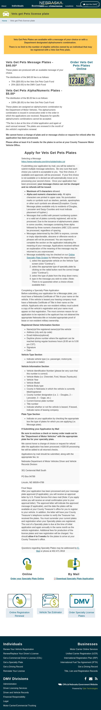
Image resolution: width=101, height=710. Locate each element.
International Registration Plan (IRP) (81, 655)
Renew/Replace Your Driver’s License (21, 651)
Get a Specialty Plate (13, 660)
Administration (10, 681)
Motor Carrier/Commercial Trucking (19, 703)
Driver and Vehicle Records (16, 690)
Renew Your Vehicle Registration (18, 647)
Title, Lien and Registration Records (81, 668)
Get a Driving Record (13, 664)
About (3, 6)
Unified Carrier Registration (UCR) (82, 651)
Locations (69, 6)
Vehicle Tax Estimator (50, 610)
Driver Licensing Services (15, 686)
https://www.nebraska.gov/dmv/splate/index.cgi (43, 161)
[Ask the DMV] (89, 4)
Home (5, 21)
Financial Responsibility (14, 694)
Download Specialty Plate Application (75, 579)
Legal (5, 699)
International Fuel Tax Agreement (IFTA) (79, 660)
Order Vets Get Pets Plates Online (81, 65)
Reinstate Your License (14, 668)
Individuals (18, 6)
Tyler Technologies (90, 686)
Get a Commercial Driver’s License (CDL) (22, 655)
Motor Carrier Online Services (84, 647)
